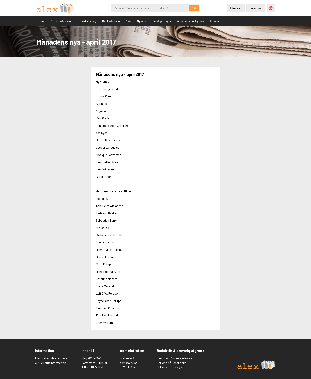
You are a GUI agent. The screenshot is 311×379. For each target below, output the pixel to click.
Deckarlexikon (111, 21)
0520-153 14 (127, 367)
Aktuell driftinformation (50, 363)
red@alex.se (184, 358)
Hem (41, 21)
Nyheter (142, 21)
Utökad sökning (86, 21)
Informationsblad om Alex (52, 358)
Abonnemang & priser (190, 21)
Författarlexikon (60, 21)
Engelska (271, 8)
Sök (194, 8)
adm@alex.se (128, 363)
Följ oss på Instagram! (171, 367)
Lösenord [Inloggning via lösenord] (256, 8)
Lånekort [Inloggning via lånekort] (235, 8)
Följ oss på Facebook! (171, 363)
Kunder (214, 21)
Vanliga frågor (162, 21)
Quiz (128, 21)
